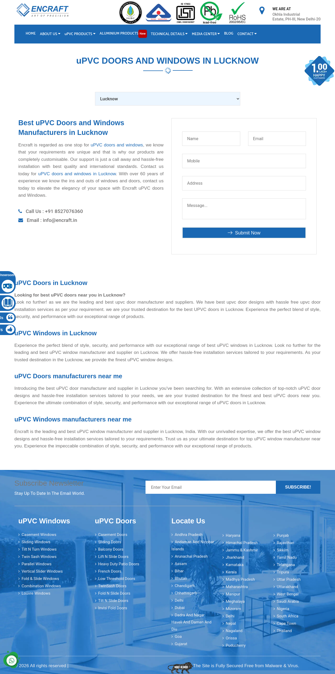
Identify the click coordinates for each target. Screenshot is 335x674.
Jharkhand (235, 557)
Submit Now (244, 232)
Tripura (283, 571)
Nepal (231, 623)
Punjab (283, 535)
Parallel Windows (36, 563)
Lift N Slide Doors (113, 556)
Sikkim (282, 549)
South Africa (287, 615)
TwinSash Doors (112, 585)
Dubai (180, 607)
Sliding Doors (109, 541)
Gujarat (181, 643)
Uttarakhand (287, 586)
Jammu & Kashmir (242, 549)
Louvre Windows (35, 593)
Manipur (233, 593)
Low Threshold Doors (116, 578)
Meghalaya (235, 601)
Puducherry (235, 645)
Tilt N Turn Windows (39, 549)
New (143, 33)
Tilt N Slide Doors (113, 600)
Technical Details (170, 34)
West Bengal (287, 593)
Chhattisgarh (186, 592)
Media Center (207, 34)
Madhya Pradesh (240, 579)
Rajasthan (285, 542)
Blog (229, 34)
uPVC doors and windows (117, 144)
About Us (50, 34)
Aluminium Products (123, 34)
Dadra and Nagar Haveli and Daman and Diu (191, 621)
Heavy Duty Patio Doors (118, 563)
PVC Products (80, 34)
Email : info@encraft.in (52, 220)
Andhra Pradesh (188, 534)
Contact (248, 34)
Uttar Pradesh (288, 579)
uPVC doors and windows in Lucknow (77, 173)
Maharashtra (237, 586)
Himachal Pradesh (242, 542)
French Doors (109, 571)
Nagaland (234, 630)
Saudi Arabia (288, 601)
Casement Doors (112, 534)
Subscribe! (298, 487)
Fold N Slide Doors (114, 593)
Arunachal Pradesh (191, 556)
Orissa (231, 637)
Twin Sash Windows (39, 556)
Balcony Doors (110, 549)
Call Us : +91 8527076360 (54, 211)
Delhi (179, 600)
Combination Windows (41, 585)
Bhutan (181, 578)
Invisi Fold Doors (112, 607)
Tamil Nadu (287, 557)
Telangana (286, 564)
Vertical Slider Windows (42, 571)
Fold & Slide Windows (40, 578)
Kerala (231, 571)
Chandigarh (185, 585)
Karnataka (234, 564)
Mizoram (233, 608)
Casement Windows (38, 534)
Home (31, 34)
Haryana (233, 535)
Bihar (179, 570)
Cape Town (286, 623)
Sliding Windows (35, 541)
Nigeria (283, 608)
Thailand (284, 630)
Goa (178, 636)
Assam (181, 563)
